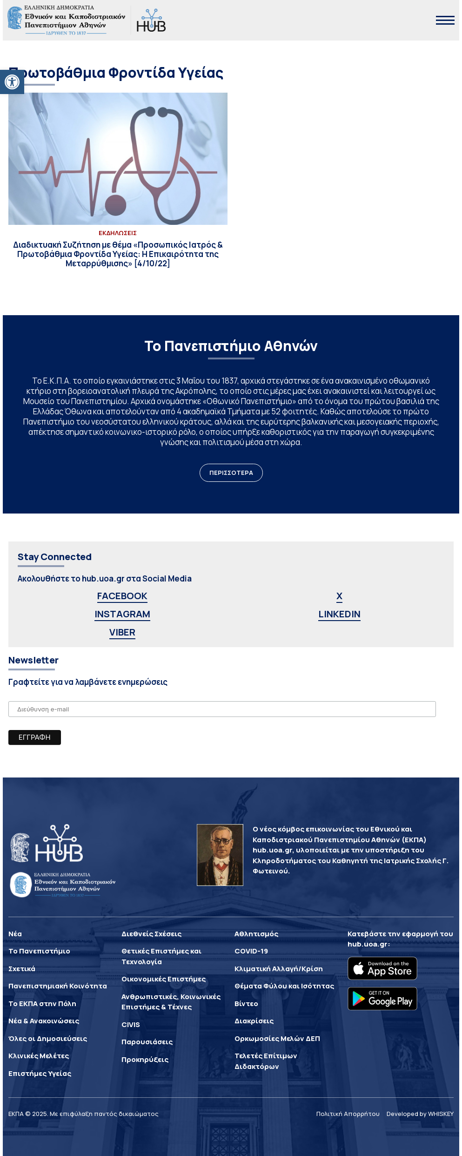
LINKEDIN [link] (339, 614)
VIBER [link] (122, 632)
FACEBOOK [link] (122, 595)
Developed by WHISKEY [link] (420, 1113)
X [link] (339, 595)
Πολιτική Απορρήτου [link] (348, 1113)
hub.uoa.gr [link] (368, 944)
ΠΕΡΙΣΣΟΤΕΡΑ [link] (231, 472)
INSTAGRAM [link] (122, 614)
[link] (12, 82)
